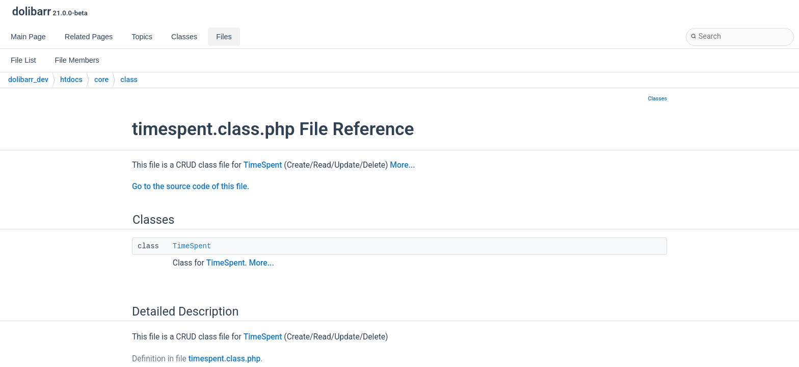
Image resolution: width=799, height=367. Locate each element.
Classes (657, 98)
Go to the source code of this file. (190, 186)
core (101, 79)
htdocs (71, 79)
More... (402, 165)
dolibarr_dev (28, 79)
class (129, 79)
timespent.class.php (225, 358)
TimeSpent (263, 165)
